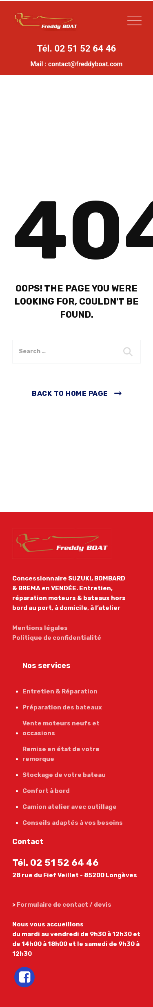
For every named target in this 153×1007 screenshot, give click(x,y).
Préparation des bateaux (62, 707)
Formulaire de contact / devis (64, 904)
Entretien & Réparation (60, 691)
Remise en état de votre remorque (61, 754)
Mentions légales (40, 628)
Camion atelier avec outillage (69, 807)
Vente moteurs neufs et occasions (61, 728)
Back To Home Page (70, 393)
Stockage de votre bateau (64, 775)
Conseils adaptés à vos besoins (72, 822)
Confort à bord (46, 791)
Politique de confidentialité (56, 637)
